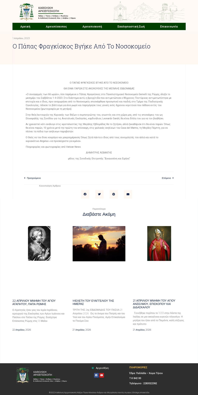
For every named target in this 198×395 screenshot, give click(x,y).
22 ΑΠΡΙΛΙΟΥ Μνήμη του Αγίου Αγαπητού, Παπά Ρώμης (34, 302)
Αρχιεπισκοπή (92, 26)
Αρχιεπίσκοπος (56, 26)
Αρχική (25, 26)
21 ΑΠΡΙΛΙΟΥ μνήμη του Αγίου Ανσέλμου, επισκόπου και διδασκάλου (154, 304)
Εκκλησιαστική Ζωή (131, 26)
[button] (85, 194)
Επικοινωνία (169, 26)
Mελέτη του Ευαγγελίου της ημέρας (93, 302)
